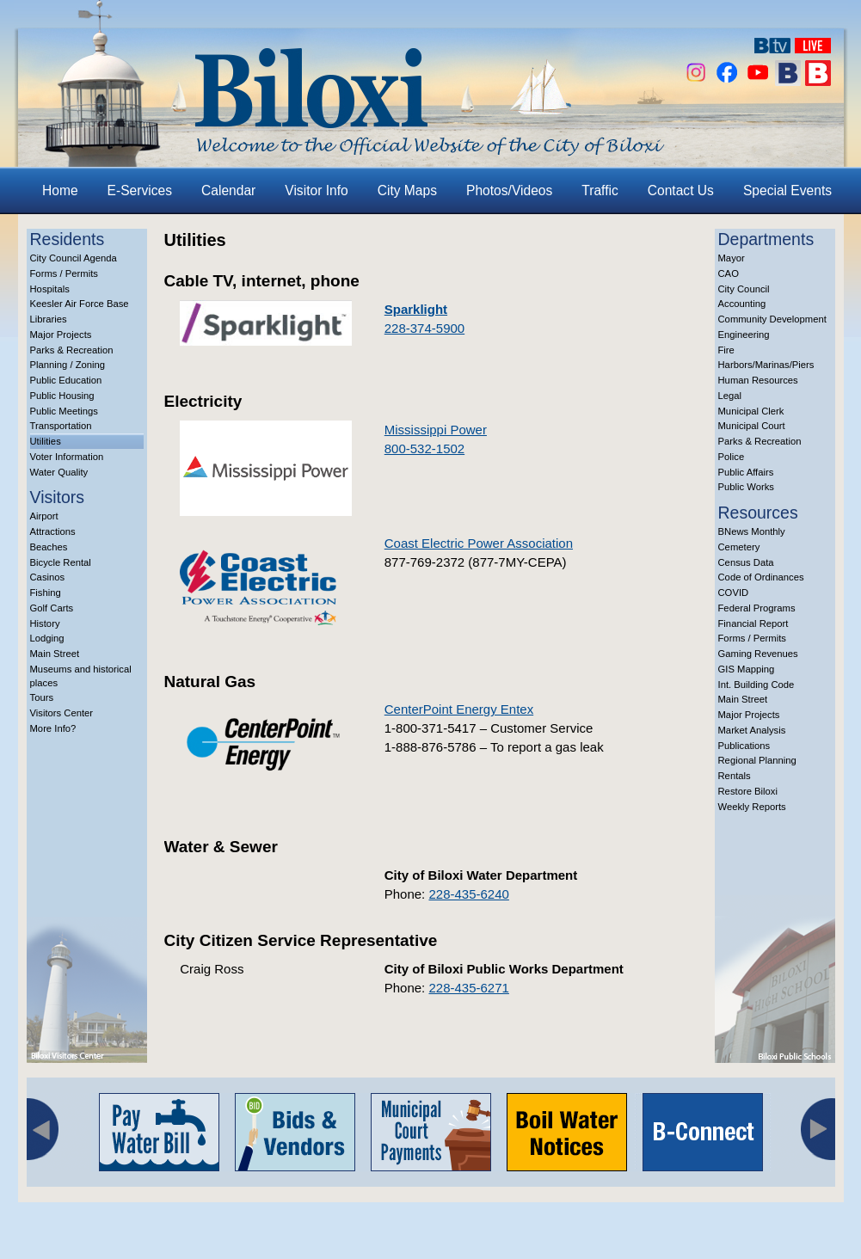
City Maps (407, 190)
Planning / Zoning (68, 364)
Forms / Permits (64, 273)
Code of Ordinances (761, 577)
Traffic (599, 190)
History (45, 623)
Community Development (772, 319)
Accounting (742, 303)
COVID (733, 592)
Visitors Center (62, 713)
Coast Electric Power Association (478, 543)
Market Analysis (752, 730)
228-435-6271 (468, 987)
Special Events (787, 190)
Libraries (48, 319)
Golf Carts (52, 608)
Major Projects (61, 334)
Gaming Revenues (758, 653)
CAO (728, 273)
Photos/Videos (509, 190)
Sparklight (415, 309)
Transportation (61, 426)
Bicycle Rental (60, 562)
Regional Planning (757, 760)
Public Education (66, 380)
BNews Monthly (751, 531)
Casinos (47, 577)
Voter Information (67, 456)
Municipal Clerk (751, 411)
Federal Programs (757, 608)
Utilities (45, 441)
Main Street (55, 653)
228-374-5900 (424, 328)
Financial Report (753, 623)
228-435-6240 (468, 894)
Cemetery (739, 547)
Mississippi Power (435, 429)
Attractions (53, 531)
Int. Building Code (756, 684)
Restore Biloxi (748, 791)
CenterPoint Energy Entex (458, 709)
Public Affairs (746, 472)
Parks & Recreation (72, 350)
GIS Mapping (746, 669)
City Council (744, 289)
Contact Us (681, 190)
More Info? (53, 728)
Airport (44, 516)
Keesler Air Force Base (79, 303)
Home (60, 190)
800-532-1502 (424, 448)
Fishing (45, 592)
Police (731, 456)
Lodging (47, 638)
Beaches (49, 547)
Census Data (746, 562)
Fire (726, 350)
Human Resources (758, 380)
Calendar (228, 190)
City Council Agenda (73, 258)
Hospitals (50, 289)
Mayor (731, 258)
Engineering (744, 334)
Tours (42, 697)
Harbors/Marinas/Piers (766, 364)
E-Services (140, 190)
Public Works (746, 487)
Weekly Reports (752, 806)
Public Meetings (64, 411)
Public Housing (62, 395)
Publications (744, 745)
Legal (730, 395)
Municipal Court (751, 426)
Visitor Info (316, 190)
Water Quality (59, 472)
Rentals (734, 776)
